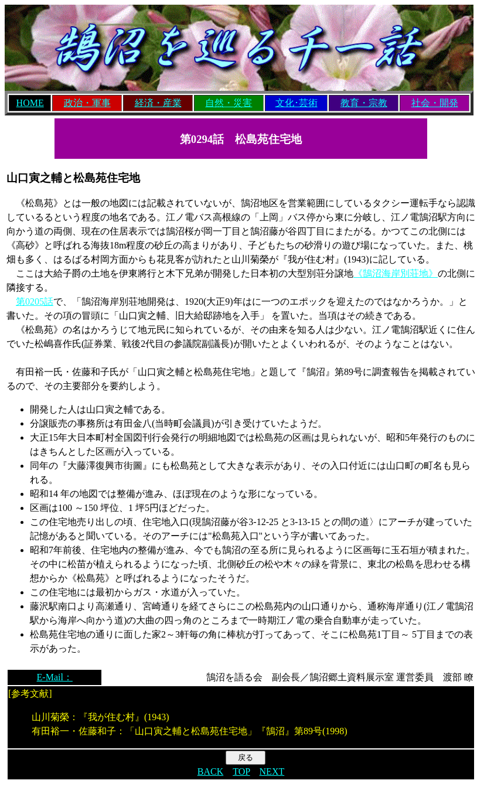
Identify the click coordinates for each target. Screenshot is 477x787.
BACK (210, 771)
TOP (241, 771)
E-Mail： (55, 677)
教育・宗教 (363, 103)
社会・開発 (434, 103)
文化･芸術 (296, 103)
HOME (30, 103)
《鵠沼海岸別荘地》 (395, 273)
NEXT (272, 771)
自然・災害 (228, 103)
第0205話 (34, 301)
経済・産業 (158, 103)
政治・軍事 (87, 103)
